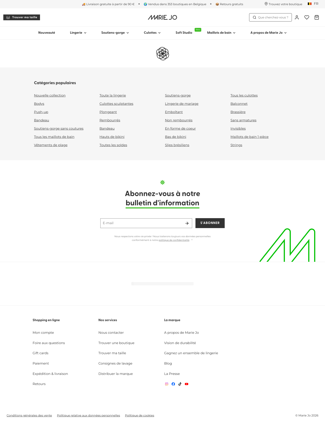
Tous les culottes (244, 96)
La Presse (172, 374)
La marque (172, 320)
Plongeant (108, 112)
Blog (168, 364)
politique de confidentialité (174, 240)
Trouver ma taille (21, 17)
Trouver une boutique (116, 343)
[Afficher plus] (192, 240)
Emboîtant (174, 112)
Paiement (41, 364)
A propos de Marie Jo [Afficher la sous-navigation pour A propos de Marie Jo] (268, 33)
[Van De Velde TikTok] (179, 385)
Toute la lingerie (112, 96)
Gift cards (40, 353)
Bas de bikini (175, 137)
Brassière (238, 112)
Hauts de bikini (112, 137)
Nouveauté (46, 33)
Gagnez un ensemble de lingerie (191, 353)
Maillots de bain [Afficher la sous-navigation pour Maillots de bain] (221, 33)
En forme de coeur (180, 129)
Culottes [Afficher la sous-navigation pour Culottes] (152, 33)
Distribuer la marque (115, 374)
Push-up (41, 112)
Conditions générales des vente (29, 415)
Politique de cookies (139, 415)
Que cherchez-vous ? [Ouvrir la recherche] (270, 17)
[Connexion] (297, 17)
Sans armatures (243, 120)
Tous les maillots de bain (54, 137)
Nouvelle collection (49, 96)
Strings (236, 145)
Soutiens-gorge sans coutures (59, 129)
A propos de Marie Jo (181, 333)
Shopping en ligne (46, 320)
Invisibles (238, 129)
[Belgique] (314, 4)
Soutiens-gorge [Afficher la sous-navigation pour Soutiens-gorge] (115, 33)
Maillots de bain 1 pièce (249, 137)
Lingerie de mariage (181, 104)
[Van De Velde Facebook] (173, 385)
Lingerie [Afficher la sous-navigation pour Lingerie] (78, 33)
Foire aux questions (49, 343)
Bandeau (41, 120)
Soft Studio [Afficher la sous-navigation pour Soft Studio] (188, 31)
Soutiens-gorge (178, 96)
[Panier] (317, 17)
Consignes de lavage (115, 364)
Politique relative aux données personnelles (88, 415)
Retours (39, 384)
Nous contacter (111, 333)
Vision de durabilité (180, 343)
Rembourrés (109, 120)
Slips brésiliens (177, 145)
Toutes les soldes (113, 145)
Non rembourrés (179, 120)
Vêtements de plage (51, 145)
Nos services (107, 320)
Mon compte (43, 333)
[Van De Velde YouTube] (186, 385)
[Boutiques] (283, 4)
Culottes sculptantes (116, 104)
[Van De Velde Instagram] (166, 385)
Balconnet (239, 104)
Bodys (39, 104)
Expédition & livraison (50, 374)
